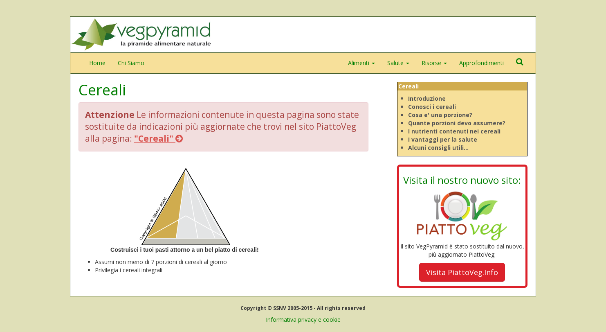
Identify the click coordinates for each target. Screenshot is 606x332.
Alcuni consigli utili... (438, 147)
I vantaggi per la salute (442, 139)
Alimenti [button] (361, 63)
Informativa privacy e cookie (303, 319)
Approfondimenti (481, 63)
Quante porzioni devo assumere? (456, 123)
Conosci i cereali (432, 107)
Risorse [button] (434, 63)
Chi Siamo (131, 63)
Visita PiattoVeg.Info (462, 272)
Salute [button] (398, 63)
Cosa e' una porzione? (440, 115)
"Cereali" (158, 138)
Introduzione (427, 98)
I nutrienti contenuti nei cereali (454, 131)
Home (97, 63)
